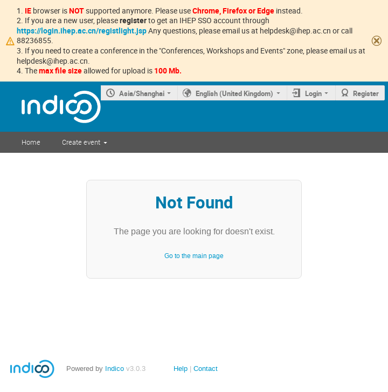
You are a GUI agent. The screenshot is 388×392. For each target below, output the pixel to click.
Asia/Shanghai (141, 93)
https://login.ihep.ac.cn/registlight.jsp (82, 30)
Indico (114, 368)
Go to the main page (194, 256)
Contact (205, 368)
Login (313, 93)
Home (31, 142)
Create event (81, 142)
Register (366, 93)
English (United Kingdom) (234, 93)
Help (181, 368)
